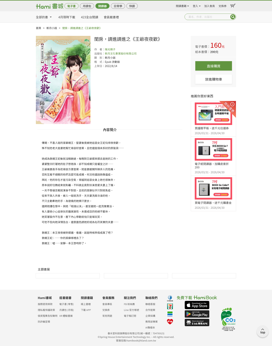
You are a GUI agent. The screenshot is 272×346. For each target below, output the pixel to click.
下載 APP (86, 310)
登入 (195, 5)
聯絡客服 (150, 304)
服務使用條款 (45, 304)
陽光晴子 (110, 49)
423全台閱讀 (89, 17)
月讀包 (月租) (66, 310)
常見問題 (107, 315)
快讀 (132, 6)
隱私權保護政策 (46, 310)
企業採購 (150, 315)
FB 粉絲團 (129, 304)
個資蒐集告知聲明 (47, 315)
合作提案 (150, 310)
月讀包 (87, 6)
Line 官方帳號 (131, 310)
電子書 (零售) (66, 304)
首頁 (38, 28)
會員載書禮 (111, 17)
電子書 (71, 6)
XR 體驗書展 (66, 315)
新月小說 (51, 28)
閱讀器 (102, 6)
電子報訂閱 (130, 315)
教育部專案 (151, 321)
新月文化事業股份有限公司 (121, 53)
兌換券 (222, 5)
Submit (233, 17)
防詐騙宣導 (44, 321)
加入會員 (209, 5)
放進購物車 (213, 79)
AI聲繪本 (150, 327)
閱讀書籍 (181, 5)
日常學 (118, 6)
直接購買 (213, 65)
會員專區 (107, 304)
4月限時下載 (66, 17)
